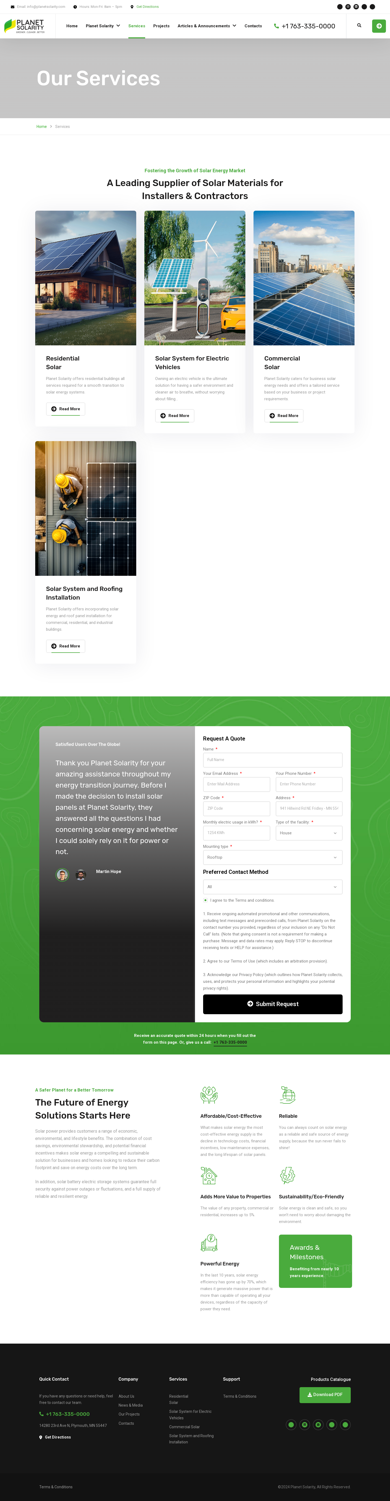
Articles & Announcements (204, 26)
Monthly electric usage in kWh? (231, 822)
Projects (161, 26)
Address (284, 797)
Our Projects (129, 1414)
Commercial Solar (184, 1427)
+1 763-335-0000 (64, 1414)
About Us (126, 1396)
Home (72, 26)
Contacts (253, 26)
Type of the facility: (293, 822)
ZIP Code (212, 797)
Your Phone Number (294, 773)
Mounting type (216, 846)
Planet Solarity (100, 26)
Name (209, 749)
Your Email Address (221, 773)
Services (136, 26)
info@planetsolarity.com (46, 7)
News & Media (131, 1405)
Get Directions (147, 7)
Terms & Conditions (239, 1396)
